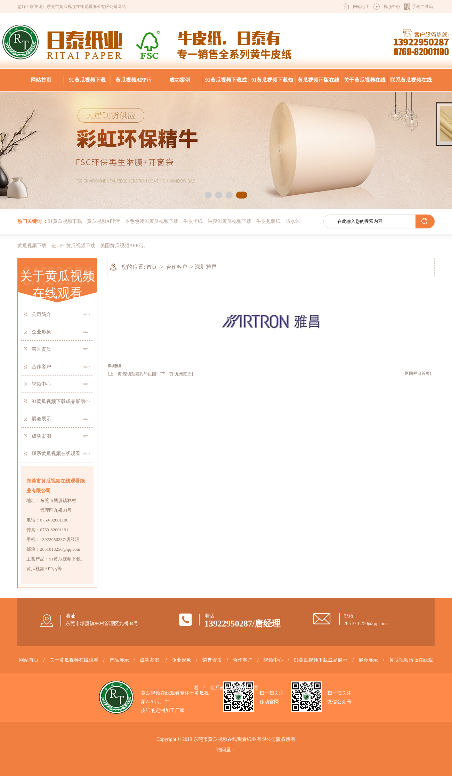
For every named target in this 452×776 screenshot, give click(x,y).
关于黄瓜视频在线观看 (365, 84)
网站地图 (361, 6)
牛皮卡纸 (193, 221)
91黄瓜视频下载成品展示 (226, 84)
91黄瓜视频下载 (87, 80)
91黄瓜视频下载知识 (272, 84)
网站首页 (41, 80)
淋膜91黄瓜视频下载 (229, 221)
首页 (151, 267)
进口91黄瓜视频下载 (73, 245)
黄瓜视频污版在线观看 (318, 84)
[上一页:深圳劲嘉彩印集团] (133, 374)
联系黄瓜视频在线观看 (411, 84)
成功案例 (179, 80)
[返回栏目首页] (417, 373)
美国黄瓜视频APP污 (121, 245)
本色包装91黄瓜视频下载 (151, 221)
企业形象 (41, 331)
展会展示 (41, 418)
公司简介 (41, 314)
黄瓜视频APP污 (133, 80)
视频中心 (392, 6)
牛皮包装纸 (268, 221)
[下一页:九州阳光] (176, 374)
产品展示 (119, 660)
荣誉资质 (41, 349)
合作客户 (41, 366)
